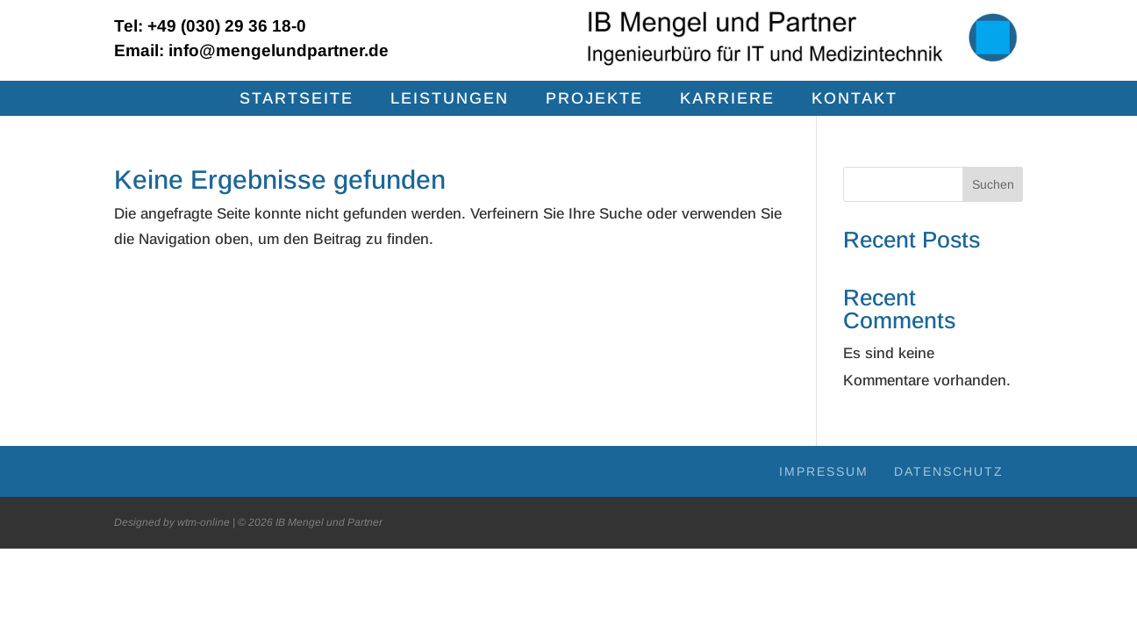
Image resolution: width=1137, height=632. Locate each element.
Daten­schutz (949, 471)
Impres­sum (824, 471)
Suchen (993, 184)
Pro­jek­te (594, 99)
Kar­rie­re (727, 99)
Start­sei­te (297, 99)
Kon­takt (854, 99)
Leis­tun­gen (449, 99)
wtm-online (203, 522)
